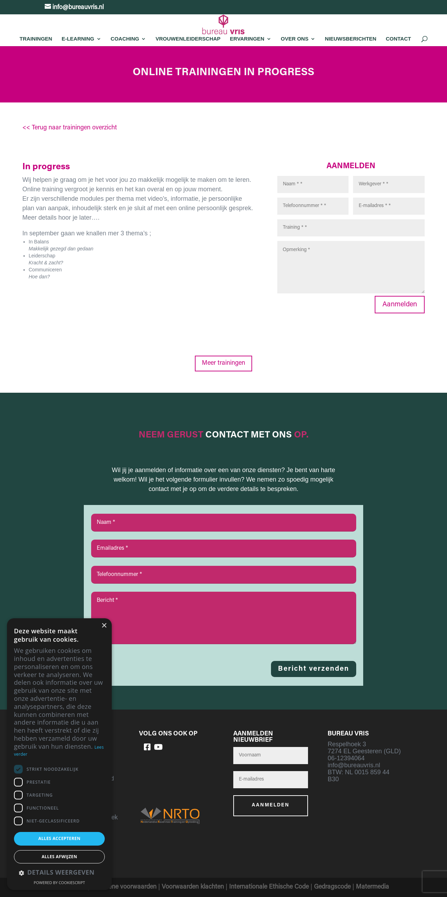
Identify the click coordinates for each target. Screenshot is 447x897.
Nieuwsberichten (350, 39)
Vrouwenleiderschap (187, 39)
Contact (398, 39)
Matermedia (372, 887)
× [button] (104, 625)
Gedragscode (332, 887)
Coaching (125, 39)
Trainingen (36, 39)
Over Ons (294, 39)
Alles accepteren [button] (59, 838)
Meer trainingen (223, 363)
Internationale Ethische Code (269, 887)
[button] (59, 873)
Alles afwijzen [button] (59, 857)
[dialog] (59, 754)
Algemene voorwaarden (123, 887)
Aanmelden (399, 304)
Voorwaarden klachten (193, 887)
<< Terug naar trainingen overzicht (69, 128)
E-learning (77, 39)
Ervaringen (247, 39)
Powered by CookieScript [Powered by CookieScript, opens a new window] (59, 882)
